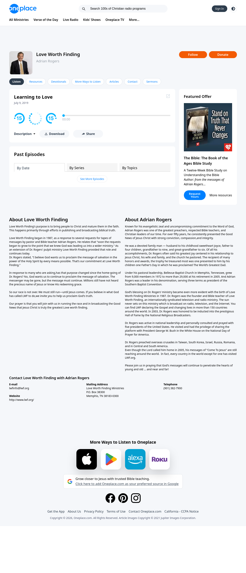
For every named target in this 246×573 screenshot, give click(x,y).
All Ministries (19, 20)
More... (134, 20)
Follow (193, 55)
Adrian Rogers (47, 61)
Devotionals (58, 81)
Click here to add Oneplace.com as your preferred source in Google (126, 484)
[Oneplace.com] (22, 9)
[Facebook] (110, 498)
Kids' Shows (92, 20)
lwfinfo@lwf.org (19, 388)
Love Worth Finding (58, 54)
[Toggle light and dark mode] (233, 8)
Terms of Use (116, 511)
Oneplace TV (115, 20)
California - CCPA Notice (181, 511)
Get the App (55, 511)
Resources (35, 81)
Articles (114, 81)
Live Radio (70, 20)
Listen (17, 81)
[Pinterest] (123, 498)
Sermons (151, 81)
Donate (222, 55)
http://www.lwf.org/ (21, 400)
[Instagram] (136, 498)
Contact (133, 81)
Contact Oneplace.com (145, 511)
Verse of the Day (46, 20)
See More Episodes (92, 179)
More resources (221, 195)
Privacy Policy (94, 511)
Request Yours (194, 195)
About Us (74, 511)
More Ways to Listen (88, 81)
